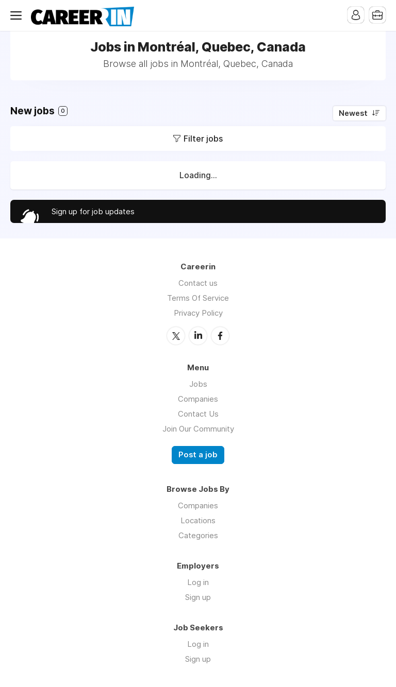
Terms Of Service (198, 298)
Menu (18, 15)
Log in (198, 582)
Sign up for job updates (93, 211)
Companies (198, 399)
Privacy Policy (198, 313)
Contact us (198, 283)
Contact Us (198, 414)
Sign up (198, 597)
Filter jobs (203, 138)
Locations (198, 520)
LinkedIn (198, 336)
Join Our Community (198, 429)
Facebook (220, 336)
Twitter (176, 336)
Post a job (198, 454)
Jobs (198, 384)
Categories (198, 535)
